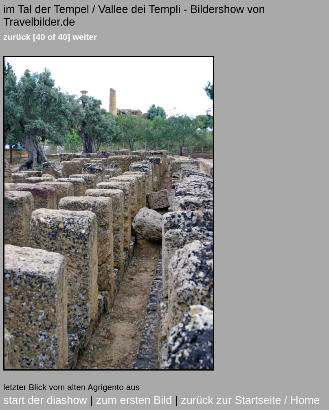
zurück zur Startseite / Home (250, 400)
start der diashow (45, 400)
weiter (84, 36)
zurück (17, 36)
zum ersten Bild (134, 400)
